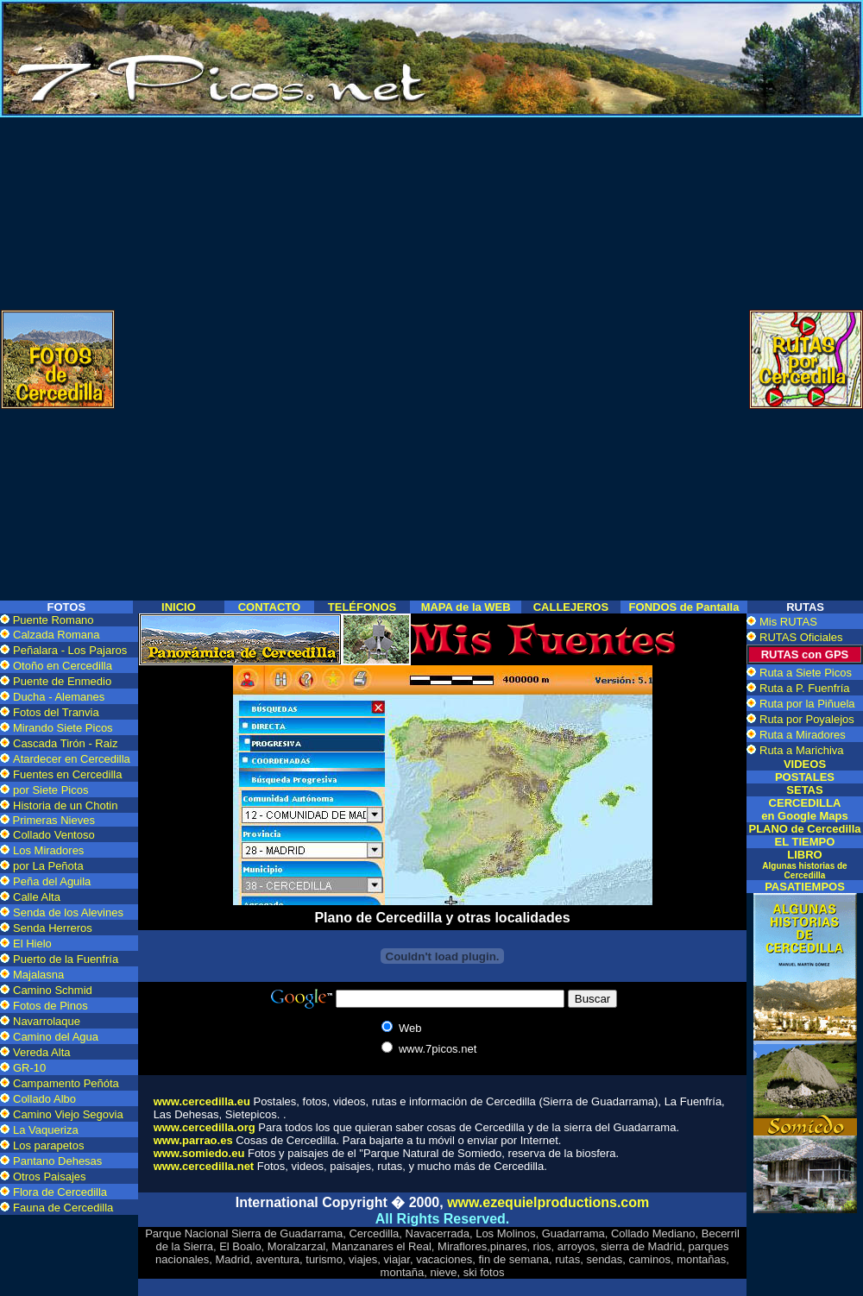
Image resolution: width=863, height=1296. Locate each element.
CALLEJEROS (570, 607)
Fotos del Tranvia (56, 712)
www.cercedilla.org (204, 1127)
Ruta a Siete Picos (805, 672)
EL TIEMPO (805, 841)
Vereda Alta (42, 1052)
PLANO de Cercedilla (804, 828)
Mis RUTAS (788, 621)
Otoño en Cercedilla (62, 665)
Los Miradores (48, 850)
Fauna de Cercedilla (63, 1207)
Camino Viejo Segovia (68, 1114)
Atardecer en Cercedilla (71, 758)
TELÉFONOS (362, 607)
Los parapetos (48, 1145)
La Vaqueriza (46, 1129)
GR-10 (29, 1067)
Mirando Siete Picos (63, 727)
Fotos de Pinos (50, 1005)
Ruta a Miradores (802, 734)
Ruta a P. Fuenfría (804, 688)
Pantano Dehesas (57, 1160)
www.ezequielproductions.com (548, 1202)
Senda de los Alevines (68, 912)
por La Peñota (48, 865)
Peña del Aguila (52, 881)
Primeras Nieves (52, 820)
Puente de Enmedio (62, 681)
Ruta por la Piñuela (807, 703)
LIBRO (804, 864)
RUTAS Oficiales (801, 637)
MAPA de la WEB (466, 607)
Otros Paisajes (49, 1176)
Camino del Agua (55, 1036)
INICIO (178, 607)
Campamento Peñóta (66, 1083)
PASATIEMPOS (805, 886)
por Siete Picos (50, 789)
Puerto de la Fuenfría (65, 959)
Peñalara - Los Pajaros (70, 650)
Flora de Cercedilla (60, 1192)
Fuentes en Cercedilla (67, 774)
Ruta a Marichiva (801, 750)
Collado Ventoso (54, 834)
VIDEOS (805, 764)
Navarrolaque (46, 1021)
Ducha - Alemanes (58, 696)
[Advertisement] (432, 238)
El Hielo (32, 943)
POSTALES (805, 777)
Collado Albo (44, 1098)
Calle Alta (36, 896)
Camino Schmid (52, 990)
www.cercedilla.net (204, 1166)
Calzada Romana (56, 634)
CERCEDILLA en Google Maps (804, 809)
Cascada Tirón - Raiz (65, 743)
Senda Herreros (52, 928)
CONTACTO (269, 607)
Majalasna (38, 974)
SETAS (804, 789)
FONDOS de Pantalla (684, 607)
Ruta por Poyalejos (806, 719)
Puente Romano (53, 619)
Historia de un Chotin (65, 805)
